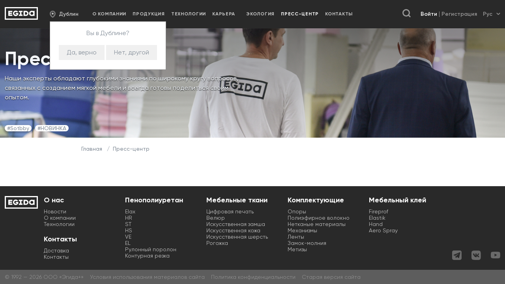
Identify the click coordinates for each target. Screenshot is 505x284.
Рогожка (217, 243)
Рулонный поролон (150, 249)
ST (128, 224)
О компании (109, 14)
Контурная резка (147, 255)
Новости (55, 211)
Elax (130, 211)
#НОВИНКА (51, 128)
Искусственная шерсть (237, 237)
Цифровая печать (230, 211)
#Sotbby (18, 128)
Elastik (377, 218)
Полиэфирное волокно (319, 218)
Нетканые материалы (317, 224)
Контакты (339, 14)
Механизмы (302, 230)
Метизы (297, 249)
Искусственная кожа (233, 230)
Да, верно (82, 52)
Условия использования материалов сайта (147, 277)
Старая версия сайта (331, 277)
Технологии (188, 14)
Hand (376, 224)
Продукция (149, 14)
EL (128, 243)
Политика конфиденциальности (253, 277)
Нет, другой (131, 52)
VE (128, 237)
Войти (429, 14)
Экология (260, 14)
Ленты (296, 237)
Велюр (215, 218)
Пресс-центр (131, 149)
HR (128, 218)
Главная (91, 149)
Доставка (56, 250)
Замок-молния (307, 243)
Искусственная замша (235, 224)
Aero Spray (383, 230)
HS (128, 230)
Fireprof (378, 211)
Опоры (297, 211)
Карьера (223, 14)
